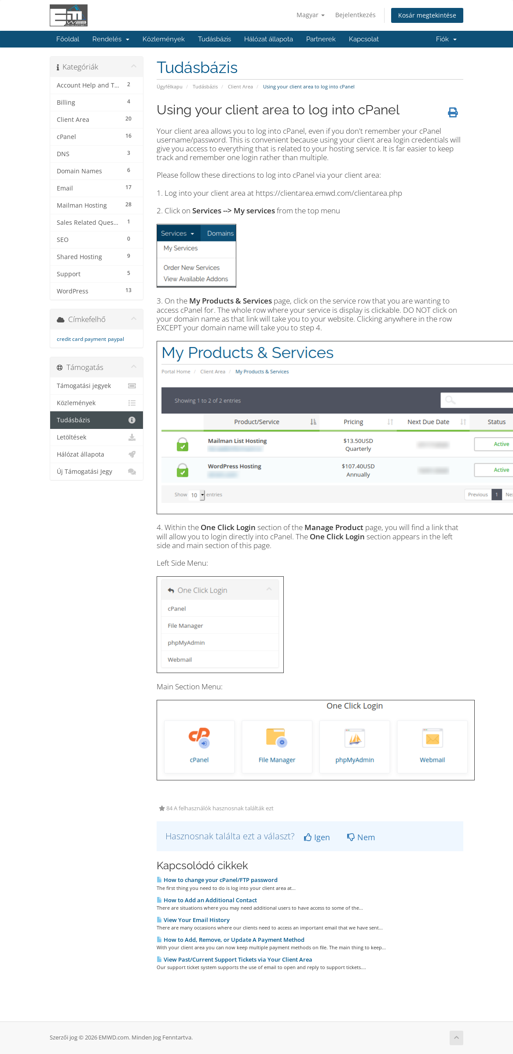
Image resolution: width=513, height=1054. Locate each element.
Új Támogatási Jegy (96, 471)
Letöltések (96, 437)
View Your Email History (193, 920)
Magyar (311, 15)
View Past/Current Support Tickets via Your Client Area (234, 959)
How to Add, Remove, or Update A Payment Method (230, 940)
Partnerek (321, 39)
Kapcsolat (364, 39)
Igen (317, 837)
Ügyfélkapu (170, 86)
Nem (361, 837)
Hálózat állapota (268, 39)
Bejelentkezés (355, 15)
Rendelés (110, 39)
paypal (116, 339)
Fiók (446, 39)
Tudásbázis (214, 39)
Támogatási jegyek (96, 386)
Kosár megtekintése (427, 15)
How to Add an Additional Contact (207, 900)
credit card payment (81, 339)
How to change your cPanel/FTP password (217, 880)
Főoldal (67, 39)
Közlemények (164, 39)
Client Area (240, 86)
